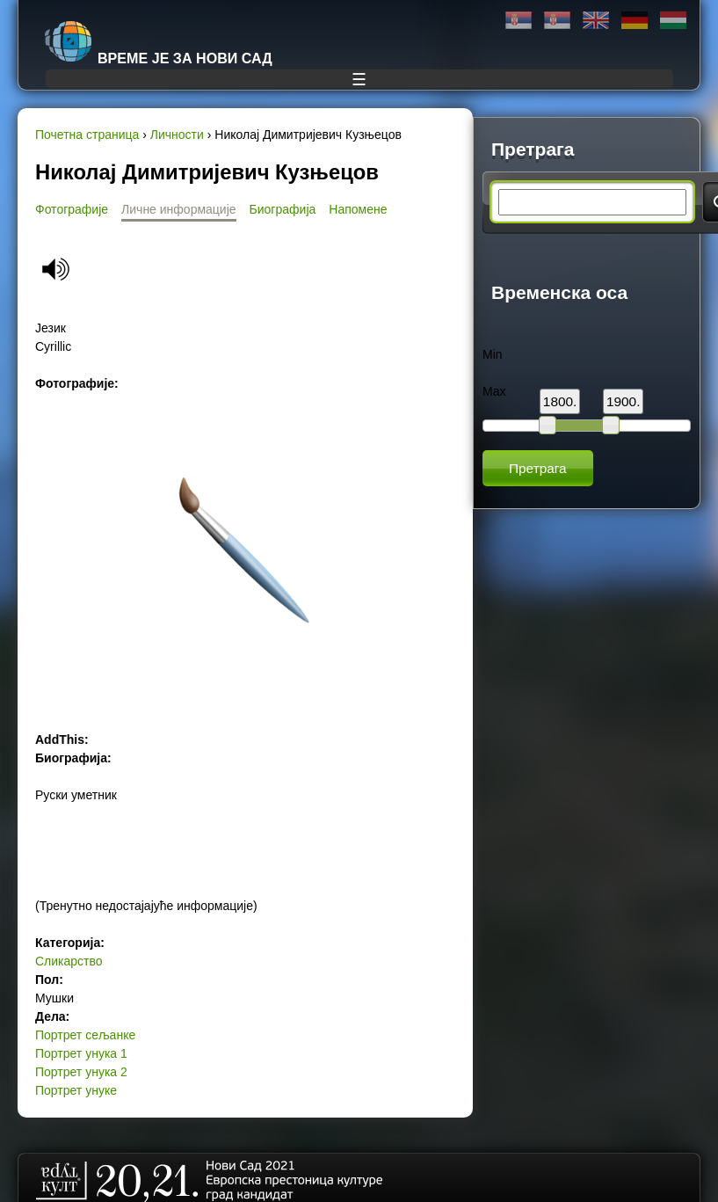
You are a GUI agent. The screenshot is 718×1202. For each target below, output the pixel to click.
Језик (50, 328)
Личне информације (178, 209)
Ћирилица (518, 20)
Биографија (283, 209)
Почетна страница (87, 134)
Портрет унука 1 (81, 1053)
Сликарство (69, 961)
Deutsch (634, 20)
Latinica (557, 20)
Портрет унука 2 (81, 1072)
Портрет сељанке (85, 1035)
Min (492, 354)
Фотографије (71, 209)
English (596, 20)
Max (493, 391)
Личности (177, 134)
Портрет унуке (76, 1090)
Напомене (358, 209)
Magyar (673, 20)
